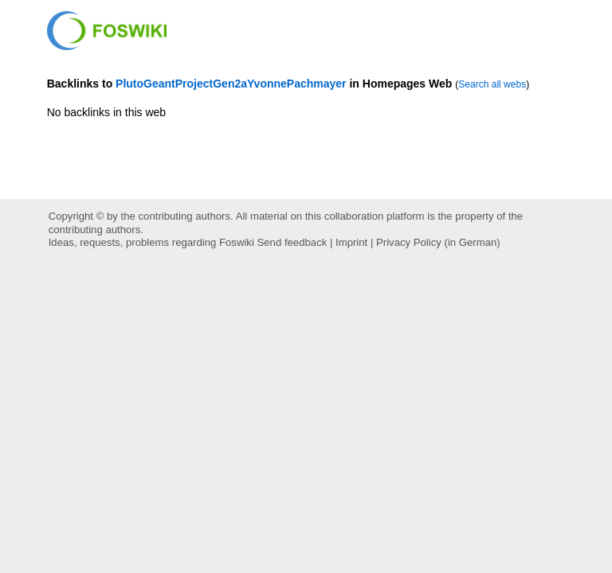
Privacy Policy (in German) (438, 242)
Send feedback (292, 242)
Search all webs (492, 84)
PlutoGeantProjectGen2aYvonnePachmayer (231, 83)
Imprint (351, 242)
